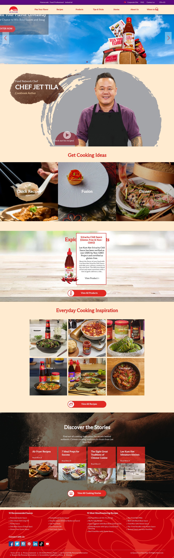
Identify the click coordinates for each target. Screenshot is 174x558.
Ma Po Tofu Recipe (95, 521)
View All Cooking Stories (84, 493)
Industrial (68, 2)
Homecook (44, 2)
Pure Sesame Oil (55, 527)
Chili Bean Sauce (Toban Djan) (21, 527)
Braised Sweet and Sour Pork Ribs (140, 529)
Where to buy (152, 10)
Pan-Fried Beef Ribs (135, 518)
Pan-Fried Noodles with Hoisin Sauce (142, 527)
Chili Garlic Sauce (56, 529)
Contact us (151, 2)
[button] (166, 9)
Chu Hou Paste (54, 524)
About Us (134, 10)
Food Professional (57, 2)
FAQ (142, 2)
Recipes (60, 10)
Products (79, 10)
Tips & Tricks (98, 10)
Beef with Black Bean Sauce (138, 521)
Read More (37, 458)
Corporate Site (131, 2)
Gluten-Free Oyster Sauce (19, 529)
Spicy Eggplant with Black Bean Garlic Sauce (104, 524)
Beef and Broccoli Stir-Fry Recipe (100, 518)
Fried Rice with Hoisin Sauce (138, 524)
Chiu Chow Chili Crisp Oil (19, 521)
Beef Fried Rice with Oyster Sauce (100, 531)
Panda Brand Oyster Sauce (59, 518)
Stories (116, 10)
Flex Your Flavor (41, 10)
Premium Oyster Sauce (18, 518)
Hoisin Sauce (15, 524)
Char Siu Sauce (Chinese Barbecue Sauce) (64, 521)
